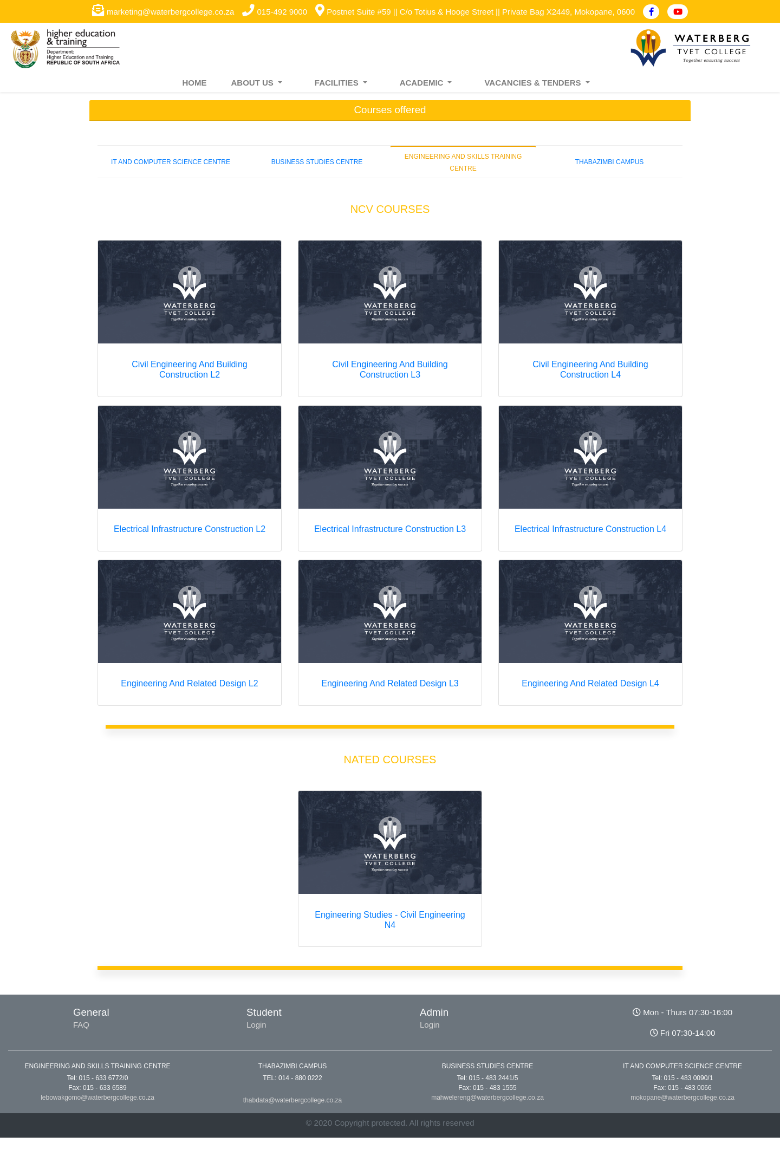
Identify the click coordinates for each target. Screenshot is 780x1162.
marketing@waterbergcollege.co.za (163, 11)
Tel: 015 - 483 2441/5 (487, 1078)
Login (256, 1024)
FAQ (81, 1024)
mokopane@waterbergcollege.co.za (682, 1097)
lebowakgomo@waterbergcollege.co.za (97, 1097)
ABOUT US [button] (253, 82)
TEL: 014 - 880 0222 (292, 1078)
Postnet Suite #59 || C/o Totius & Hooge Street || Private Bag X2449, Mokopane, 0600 (475, 11)
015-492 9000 (274, 11)
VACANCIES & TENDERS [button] (533, 82)
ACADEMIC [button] (423, 82)
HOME (194, 82)
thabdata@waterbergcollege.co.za (292, 1100)
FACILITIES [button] (338, 82)
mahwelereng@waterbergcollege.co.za (487, 1097)
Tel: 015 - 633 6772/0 (97, 1078)
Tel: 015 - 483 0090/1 (682, 1078)
